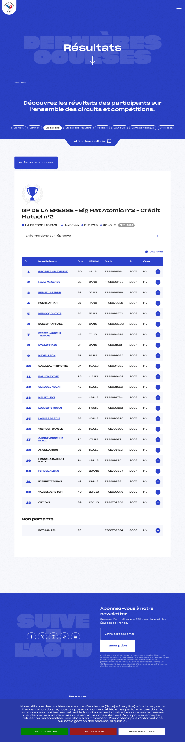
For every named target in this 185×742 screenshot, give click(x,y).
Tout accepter (44, 731)
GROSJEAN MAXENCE (53, 278)
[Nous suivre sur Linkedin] (86, 637)
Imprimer (154, 258)
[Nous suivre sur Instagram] (53, 637)
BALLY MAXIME (48, 383)
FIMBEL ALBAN (48, 477)
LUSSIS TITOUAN (50, 414)
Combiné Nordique (147, 133)
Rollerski (107, 133)
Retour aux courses (36, 168)
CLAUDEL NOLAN (49, 393)
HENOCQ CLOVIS (49, 320)
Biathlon (39, 133)
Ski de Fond (57, 133)
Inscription (158, 640)
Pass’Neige (82, 696)
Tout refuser (93, 731)
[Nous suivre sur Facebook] (20, 637)
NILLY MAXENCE (49, 288)
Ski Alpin (23, 133)
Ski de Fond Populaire (83, 133)
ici (136, 660)
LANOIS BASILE (49, 425)
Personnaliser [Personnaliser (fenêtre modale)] (142, 731)
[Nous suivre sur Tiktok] (70, 637)
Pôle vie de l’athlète (137, 696)
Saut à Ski (124, 133)
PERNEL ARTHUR (49, 299)
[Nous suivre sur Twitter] (37, 637)
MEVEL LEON (46, 362)
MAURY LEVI (46, 404)
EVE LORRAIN (47, 351)
